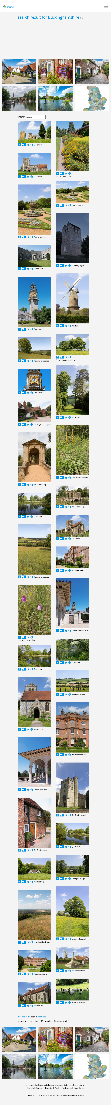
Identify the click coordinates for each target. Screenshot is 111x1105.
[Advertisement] (55, 39)
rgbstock (8, 6)
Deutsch (39, 1088)
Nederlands (79, 1088)
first (19, 1016)
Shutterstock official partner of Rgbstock (41, 1095)
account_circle (31, 144)
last (44, 1016)
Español (48, 1088)
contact (43, 1085)
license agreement (56, 1085)
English (30, 1088)
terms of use (72, 1085)
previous (26, 1016)
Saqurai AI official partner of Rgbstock (70, 1095)
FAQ (37, 1085)
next (40, 1016)
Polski (57, 1088)
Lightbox (30, 1085)
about (81, 1085)
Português (67, 1088)
